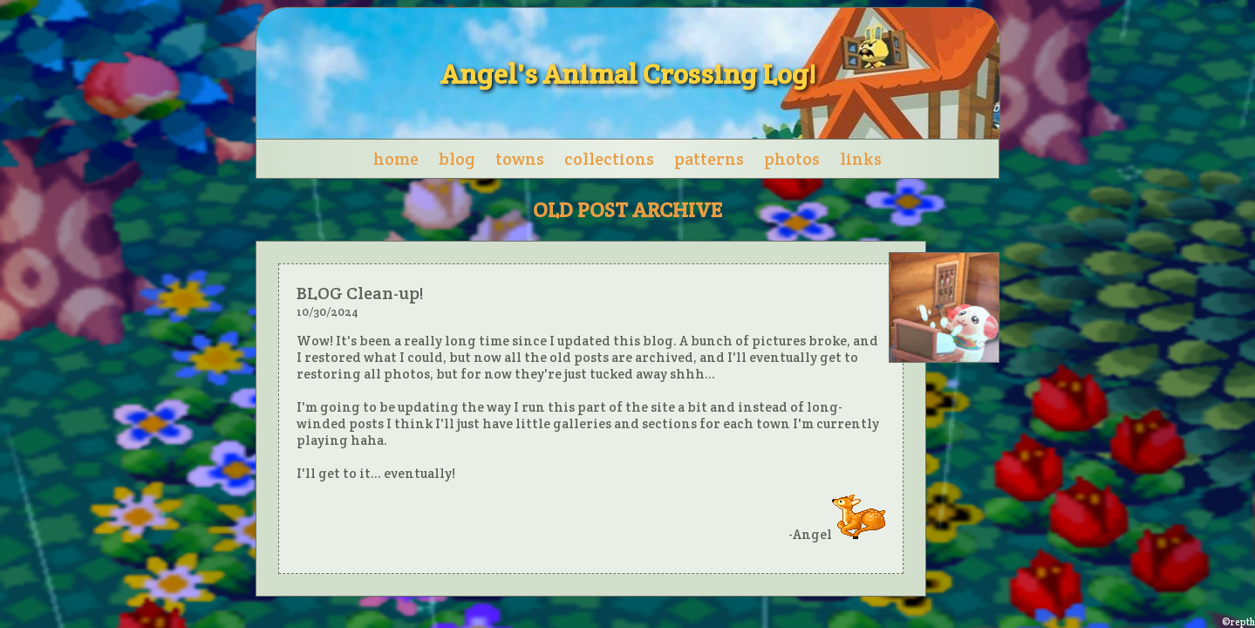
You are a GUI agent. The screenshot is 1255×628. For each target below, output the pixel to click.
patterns (709, 158)
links (861, 158)
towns (519, 158)
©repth (1238, 622)
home (396, 158)
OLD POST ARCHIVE (627, 209)
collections (609, 158)
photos (792, 158)
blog (457, 158)
